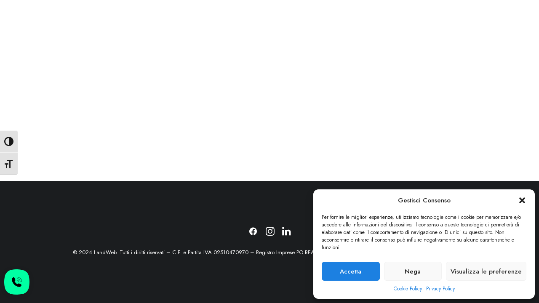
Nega (413, 271)
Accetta (350, 271)
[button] (522, 200)
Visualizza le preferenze (486, 271)
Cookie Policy (408, 288)
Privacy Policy (440, 288)
